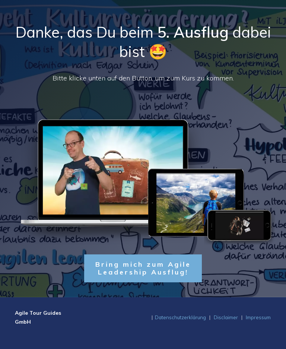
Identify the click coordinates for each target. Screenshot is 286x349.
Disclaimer (226, 317)
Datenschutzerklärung (180, 317)
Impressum (258, 317)
